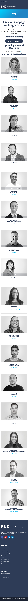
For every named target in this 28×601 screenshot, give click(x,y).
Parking (2, 557)
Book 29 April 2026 (14, 41)
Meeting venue (4, 555)
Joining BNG (3, 549)
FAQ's (2, 563)
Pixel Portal (24, 598)
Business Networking (5, 551)
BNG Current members (5, 561)
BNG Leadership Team (5, 559)
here (21, 51)
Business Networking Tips (6, 553)
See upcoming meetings (5, 547)
